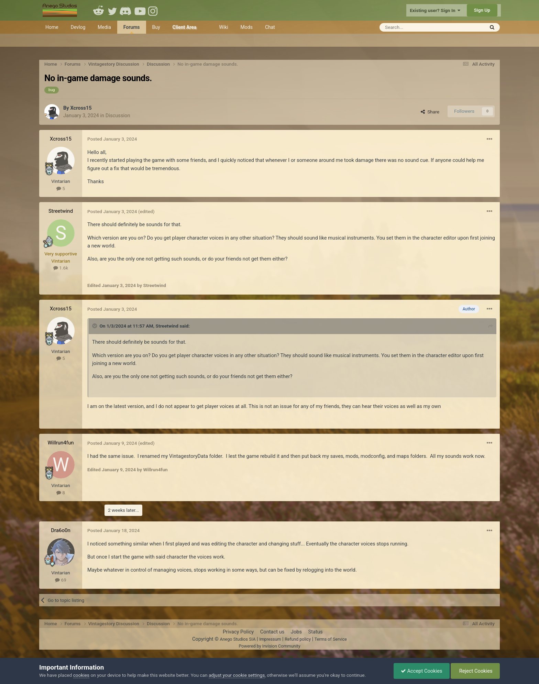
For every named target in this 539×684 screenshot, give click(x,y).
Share (430, 111)
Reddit (99, 10)
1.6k (60, 268)
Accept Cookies (421, 671)
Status (315, 632)
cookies (81, 675)
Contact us (272, 632)
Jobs (296, 632)
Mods (247, 27)
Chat (270, 27)
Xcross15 (80, 108)
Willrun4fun (60, 443)
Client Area (185, 27)
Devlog (78, 27)
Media (104, 27)
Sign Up (482, 10)
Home (51, 27)
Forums (131, 29)
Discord (126, 10)
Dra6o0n (60, 530)
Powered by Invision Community (269, 646)
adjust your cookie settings (237, 675)
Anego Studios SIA (237, 639)
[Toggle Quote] (95, 326)
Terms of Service (331, 639)
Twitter (112, 10)
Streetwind (60, 211)
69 (60, 580)
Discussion (118, 115)
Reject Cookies (475, 671)
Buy (156, 27)
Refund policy (298, 639)
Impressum (270, 639)
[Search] (415, 27)
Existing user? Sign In (435, 10)
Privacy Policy (238, 632)
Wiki (223, 27)
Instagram (154, 10)
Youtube (140, 10)
